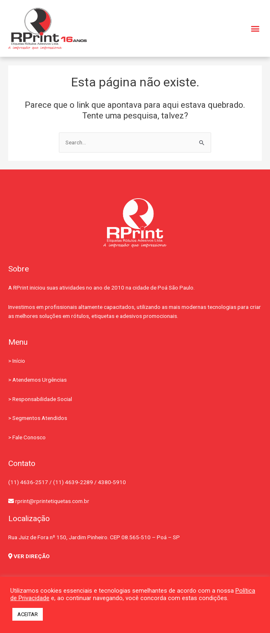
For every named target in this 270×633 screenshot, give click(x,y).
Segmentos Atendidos (39, 418)
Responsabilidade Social (42, 399)
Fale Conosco (29, 437)
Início (18, 360)
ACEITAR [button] (27, 614)
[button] (255, 28)
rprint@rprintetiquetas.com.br (48, 501)
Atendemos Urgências (39, 379)
